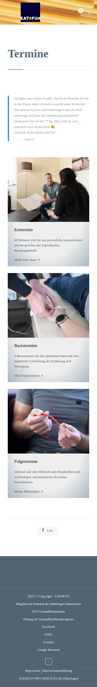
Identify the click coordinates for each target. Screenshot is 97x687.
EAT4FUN (62, 596)
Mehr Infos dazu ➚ (27, 260)
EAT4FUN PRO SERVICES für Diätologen (48, 678)
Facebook (48, 627)
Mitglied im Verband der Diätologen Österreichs (48, 604)
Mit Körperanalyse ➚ (28, 376)
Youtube (48, 642)
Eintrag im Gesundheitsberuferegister (48, 619)
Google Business (48, 650)
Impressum (32, 671)
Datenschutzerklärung (57, 671)
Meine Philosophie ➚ (28, 491)
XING (48, 634)
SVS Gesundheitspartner (48, 611)
